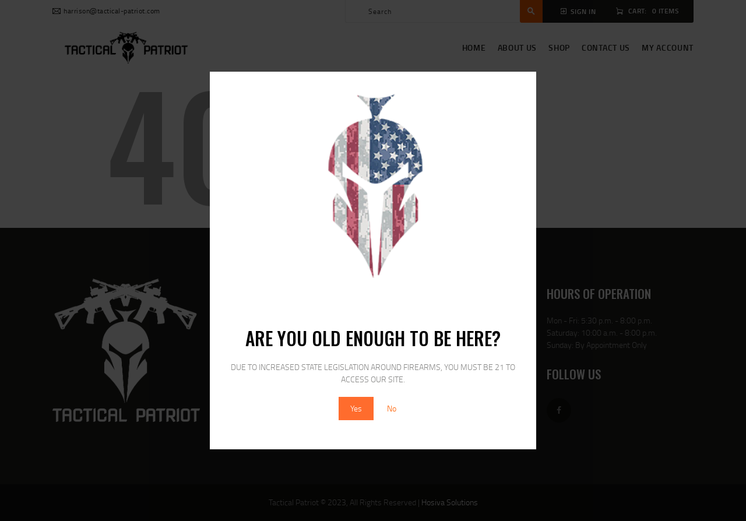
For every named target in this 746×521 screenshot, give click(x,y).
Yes (356, 408)
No (391, 408)
